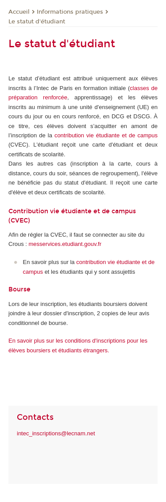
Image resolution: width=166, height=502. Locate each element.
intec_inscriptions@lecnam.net (56, 433)
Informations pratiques (70, 11)
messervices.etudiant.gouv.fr (65, 244)
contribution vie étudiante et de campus (106, 135)
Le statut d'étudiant (36, 21)
